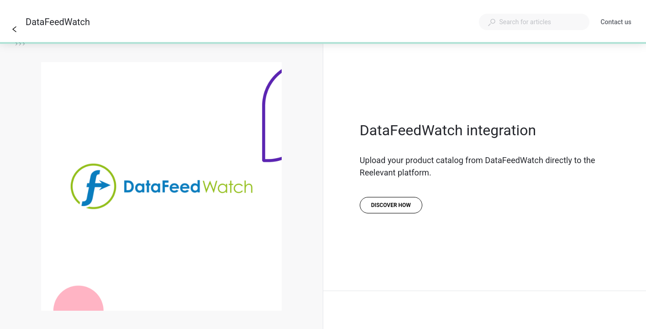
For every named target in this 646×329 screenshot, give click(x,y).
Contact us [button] (615, 22)
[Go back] (14, 29)
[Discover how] (391, 205)
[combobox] (534, 22)
